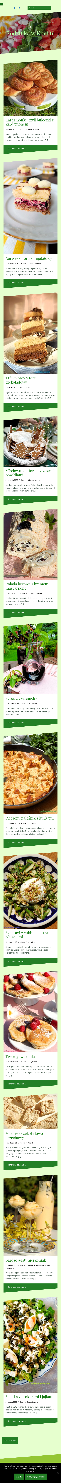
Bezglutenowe (33, 1062)
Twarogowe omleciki (23, 1056)
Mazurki (30, 1143)
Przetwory (33, 703)
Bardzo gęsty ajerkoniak (26, 1260)
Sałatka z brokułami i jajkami (30, 1396)
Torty (28, 387)
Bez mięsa (32, 823)
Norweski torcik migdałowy (29, 258)
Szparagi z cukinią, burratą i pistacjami (29, 934)
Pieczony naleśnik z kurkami (30, 817)
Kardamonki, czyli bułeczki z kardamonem (30, 122)
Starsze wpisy (10, 1440)
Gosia (20, 129)
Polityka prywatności (36, 1477)
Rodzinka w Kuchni (30, 33)
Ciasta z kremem (34, 264)
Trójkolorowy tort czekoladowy (20, 379)
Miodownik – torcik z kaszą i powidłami (30, 472)
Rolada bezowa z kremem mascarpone (27, 586)
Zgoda (19, 1477)
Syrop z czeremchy (21, 698)
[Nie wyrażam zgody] (57, 1473)
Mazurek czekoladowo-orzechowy (25, 1135)
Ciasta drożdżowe (32, 129)
